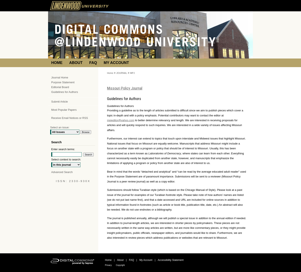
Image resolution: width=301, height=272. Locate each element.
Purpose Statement (62, 82)
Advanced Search (62, 172)
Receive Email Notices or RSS (69, 118)
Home (110, 73)
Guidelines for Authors (64, 92)
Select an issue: (59, 127)
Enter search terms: (63, 149)
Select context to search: (66, 159)
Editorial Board (60, 87)
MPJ (132, 73)
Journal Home (59, 77)
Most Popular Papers (64, 109)
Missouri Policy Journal (124, 88)
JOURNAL (121, 73)
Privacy (108, 265)
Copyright (120, 265)
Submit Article (59, 101)
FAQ (131, 260)
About (120, 260)
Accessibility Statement (171, 260)
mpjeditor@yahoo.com (120, 120)
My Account (145, 260)
